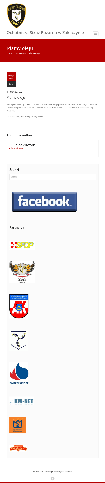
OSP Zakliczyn (16, 92)
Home (9, 53)
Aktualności (20, 53)
